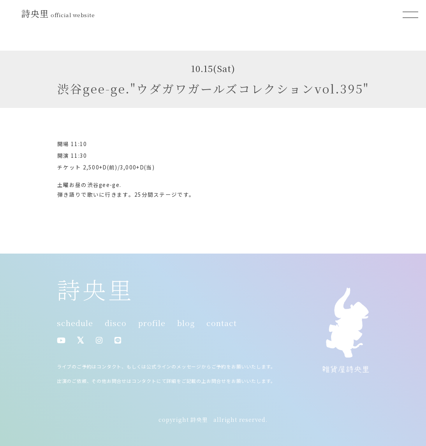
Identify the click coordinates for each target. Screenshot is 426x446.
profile (151, 322)
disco (116, 322)
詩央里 (59, 13)
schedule (75, 322)
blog (186, 322)
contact (221, 322)
